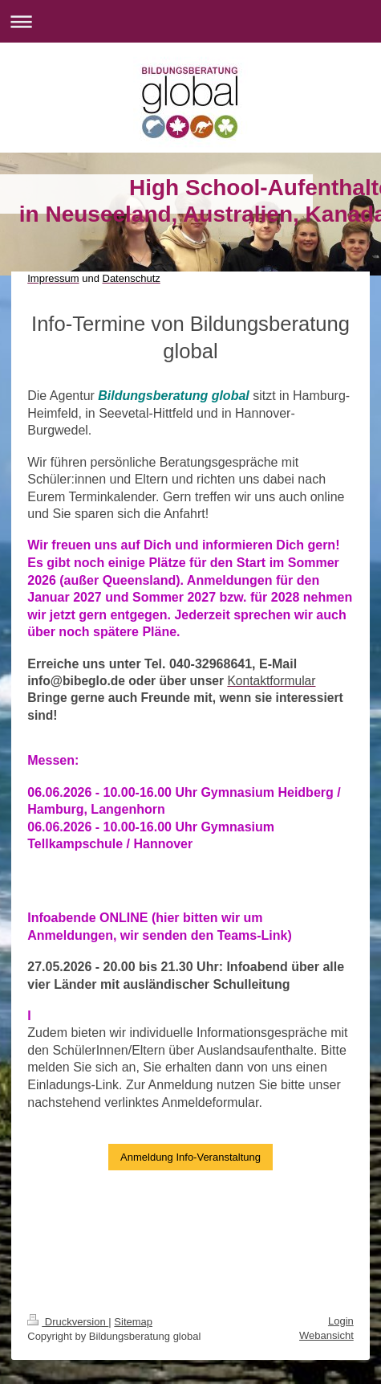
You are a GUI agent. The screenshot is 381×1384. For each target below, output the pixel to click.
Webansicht (326, 1335)
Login (341, 1321)
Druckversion (67, 1322)
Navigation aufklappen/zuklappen (190, 21)
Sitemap (133, 1322)
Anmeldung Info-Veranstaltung (190, 1157)
